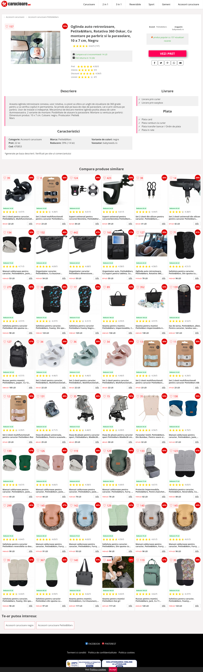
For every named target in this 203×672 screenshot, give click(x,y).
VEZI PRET (167, 53)
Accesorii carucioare (188, 4)
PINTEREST (109, 643)
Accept (112, 669)
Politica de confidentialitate (102, 652)
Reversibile (135, 4)
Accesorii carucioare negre (19, 625)
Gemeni (166, 4)
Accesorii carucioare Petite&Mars (43, 17)
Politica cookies (127, 652)
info (30, 223)
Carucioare (89, 4)
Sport (151, 4)
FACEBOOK (92, 643)
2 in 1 (105, 4)
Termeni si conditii (76, 652)
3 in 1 (119, 4)
